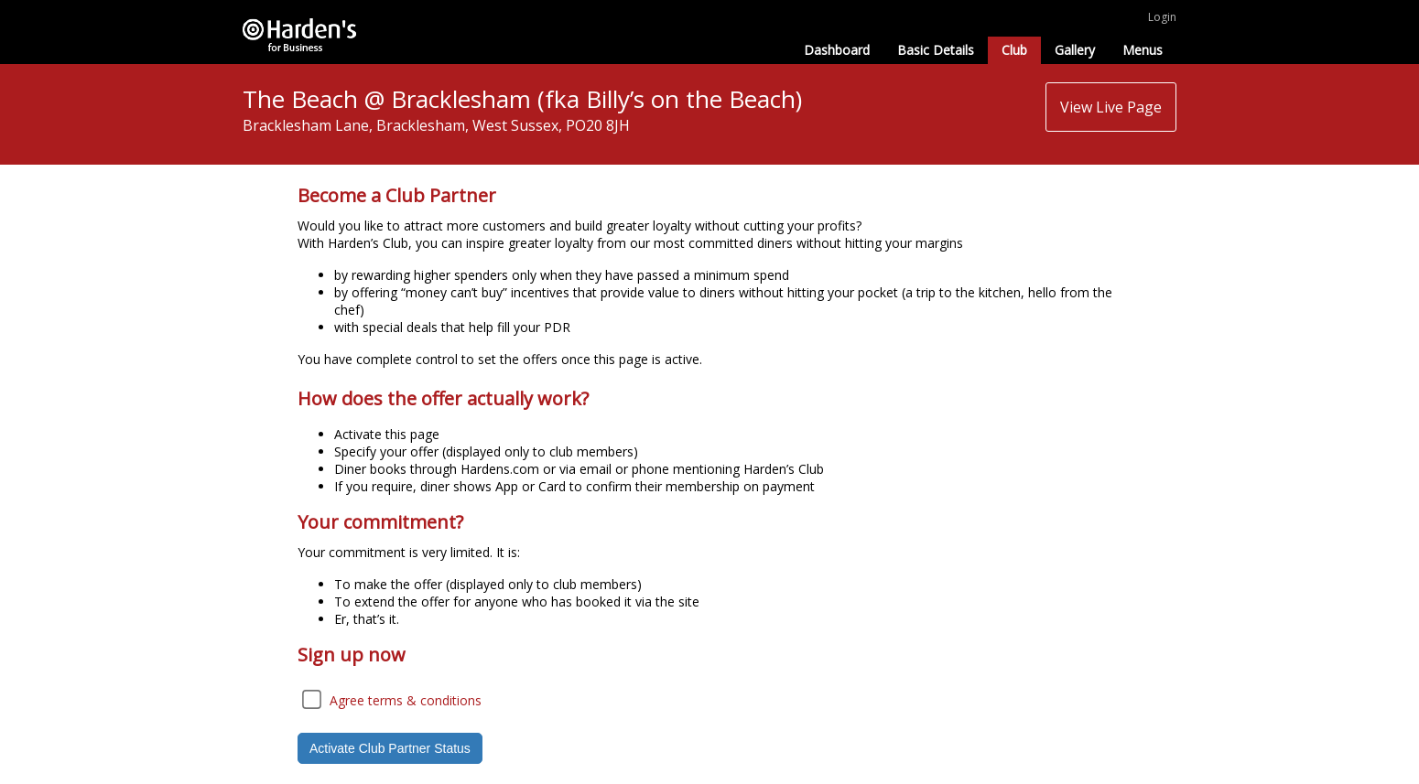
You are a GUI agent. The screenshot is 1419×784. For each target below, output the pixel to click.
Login (1162, 17)
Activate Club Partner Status (390, 748)
